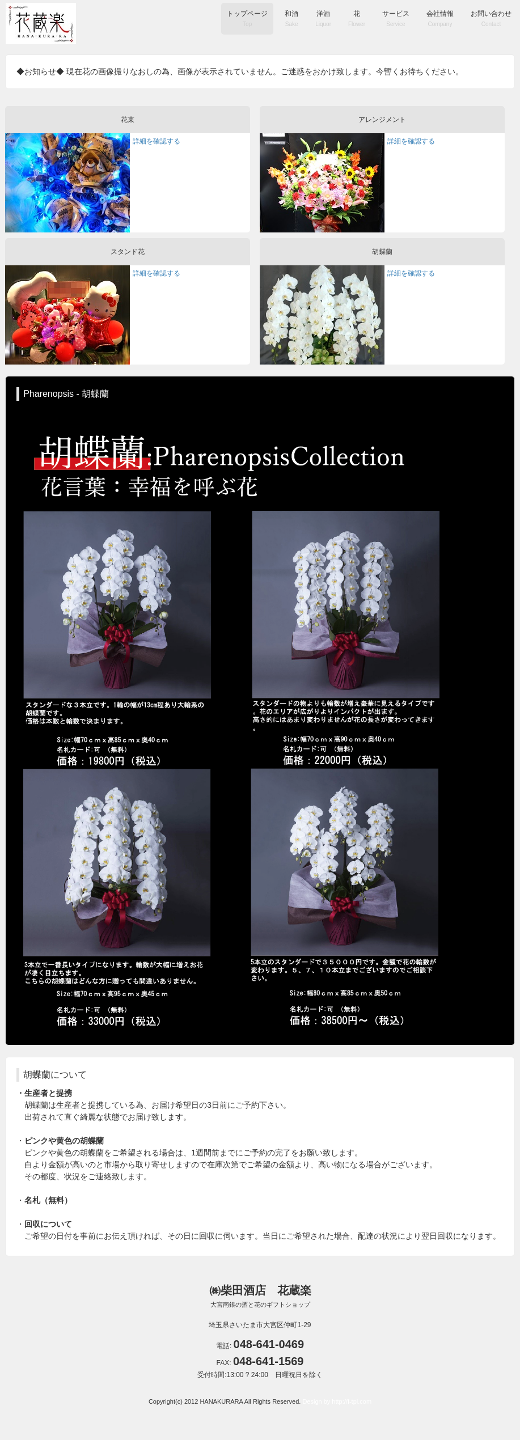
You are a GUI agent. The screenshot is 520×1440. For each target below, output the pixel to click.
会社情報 (440, 18)
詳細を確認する (156, 141)
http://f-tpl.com (351, 1401)
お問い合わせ (491, 18)
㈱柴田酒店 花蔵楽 (260, 1296)
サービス (395, 18)
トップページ (247, 18)
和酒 (291, 18)
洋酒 (323, 18)
